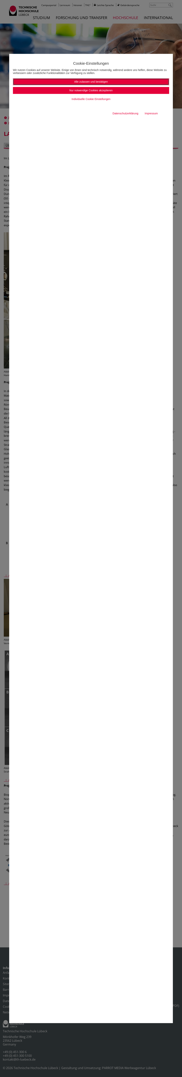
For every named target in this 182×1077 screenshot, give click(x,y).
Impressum (151, 113)
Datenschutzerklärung (125, 113)
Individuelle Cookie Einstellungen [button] (91, 99)
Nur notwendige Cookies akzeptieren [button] (91, 90)
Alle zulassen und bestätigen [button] (91, 81)
